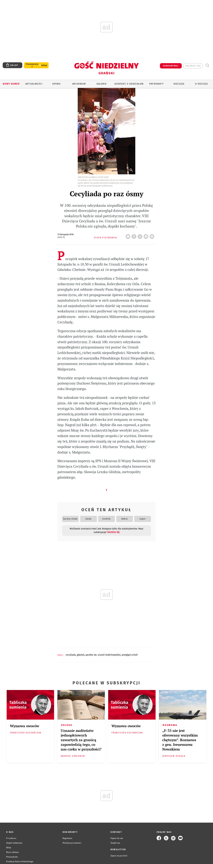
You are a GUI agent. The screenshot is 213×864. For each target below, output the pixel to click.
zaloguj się (193, 66)
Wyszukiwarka (207, 65)
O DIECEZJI (201, 83)
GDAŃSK (80, 654)
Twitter (141, 235)
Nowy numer (11, 83)
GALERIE (102, 83)
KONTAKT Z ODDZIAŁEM (129, 83)
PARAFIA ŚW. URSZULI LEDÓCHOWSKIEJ (103, 654)
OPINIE (56, 83)
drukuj (147, 235)
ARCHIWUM (79, 83)
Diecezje (179, 83)
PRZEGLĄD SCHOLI (130, 654)
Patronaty (156, 83)
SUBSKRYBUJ (171, 66)
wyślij (153, 235)
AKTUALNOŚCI (33, 83)
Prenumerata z (32, 65)
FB (135, 235)
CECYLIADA (71, 654)
